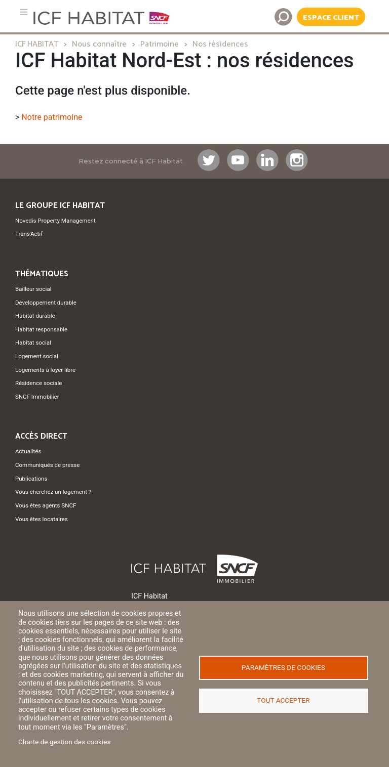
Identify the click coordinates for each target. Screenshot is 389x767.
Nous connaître (99, 44)
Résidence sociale (38, 383)
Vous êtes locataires (41, 519)
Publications (31, 478)
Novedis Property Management (55, 220)
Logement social (36, 356)
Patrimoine (159, 44)
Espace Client (331, 18)
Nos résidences (220, 44)
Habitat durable (35, 315)
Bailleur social (33, 288)
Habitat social (33, 342)
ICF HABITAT (36, 44)
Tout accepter (283, 700)
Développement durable (45, 302)
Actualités (28, 451)
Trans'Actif (29, 233)
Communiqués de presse (47, 464)
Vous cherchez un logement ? (53, 491)
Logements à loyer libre (45, 369)
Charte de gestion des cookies (64, 742)
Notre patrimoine (51, 117)
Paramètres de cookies (283, 667)
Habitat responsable (41, 329)
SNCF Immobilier (37, 396)
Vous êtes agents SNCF (45, 505)
